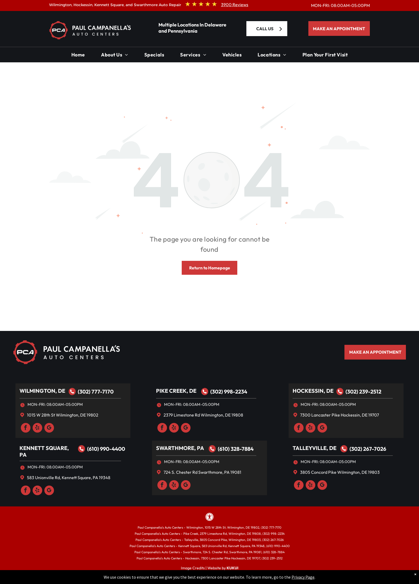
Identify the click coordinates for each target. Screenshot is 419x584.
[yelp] (37, 428)
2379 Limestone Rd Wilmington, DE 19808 (203, 415)
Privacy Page (303, 577)
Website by (216, 568)
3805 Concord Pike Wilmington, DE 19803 (340, 472)
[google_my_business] (49, 428)
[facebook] (25, 428)
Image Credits (193, 568)
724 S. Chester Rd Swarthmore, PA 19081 (202, 472)
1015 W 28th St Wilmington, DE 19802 (62, 415)
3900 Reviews (234, 4)
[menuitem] (78, 56)
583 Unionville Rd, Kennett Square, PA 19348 (68, 477)
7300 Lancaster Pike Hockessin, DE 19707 (339, 415)
